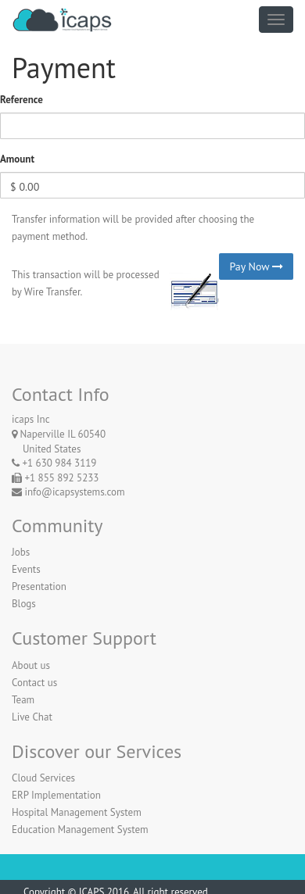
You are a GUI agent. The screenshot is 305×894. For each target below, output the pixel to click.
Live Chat (32, 717)
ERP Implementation (56, 795)
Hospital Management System (77, 812)
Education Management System (80, 829)
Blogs (24, 603)
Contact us (34, 682)
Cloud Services (43, 778)
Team (23, 699)
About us (31, 665)
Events (26, 569)
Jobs (21, 552)
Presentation (39, 586)
